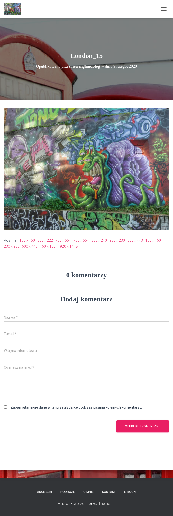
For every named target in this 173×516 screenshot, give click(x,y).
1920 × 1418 (68, 246)
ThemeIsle (106, 504)
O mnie (88, 492)
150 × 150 (27, 240)
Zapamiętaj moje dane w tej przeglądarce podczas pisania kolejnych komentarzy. (76, 407)
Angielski (44, 492)
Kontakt (109, 492)
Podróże (67, 492)
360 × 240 (99, 240)
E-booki (130, 492)
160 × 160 (153, 240)
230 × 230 (117, 240)
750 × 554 (63, 240)
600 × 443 (135, 240)
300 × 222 (45, 240)
